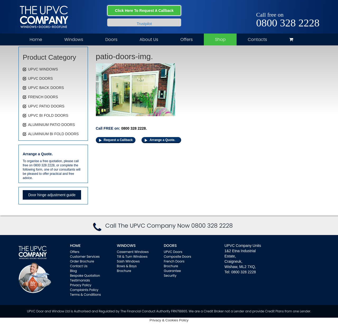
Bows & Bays (127, 266)
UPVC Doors (173, 252)
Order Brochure (82, 261)
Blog (73, 271)
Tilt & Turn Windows (132, 256)
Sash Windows (128, 261)
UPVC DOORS (40, 78)
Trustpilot (144, 24)
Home (36, 39)
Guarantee (172, 271)
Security (170, 275)
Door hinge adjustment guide (52, 195)
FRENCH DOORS (43, 97)
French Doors (174, 261)
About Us (149, 39)
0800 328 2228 (288, 23)
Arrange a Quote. (162, 140)
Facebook (300, 8)
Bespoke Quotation (85, 275)
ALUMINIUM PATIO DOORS (51, 125)
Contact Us (78, 266)
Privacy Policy (80, 285)
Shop (220, 39)
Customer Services (85, 256)
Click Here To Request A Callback (144, 10)
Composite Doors (177, 256)
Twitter (308, 8)
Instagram (315, 8)
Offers (186, 39)
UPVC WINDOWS (43, 69)
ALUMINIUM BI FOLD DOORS (53, 134)
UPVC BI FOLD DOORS (48, 115)
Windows (73, 39)
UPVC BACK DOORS (46, 88)
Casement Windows (133, 252)
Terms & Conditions (85, 294)
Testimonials (80, 280)
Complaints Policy (84, 290)
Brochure (124, 271)
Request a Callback (118, 140)
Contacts (257, 39)
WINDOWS (126, 245)
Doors (111, 39)
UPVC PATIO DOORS (46, 106)
